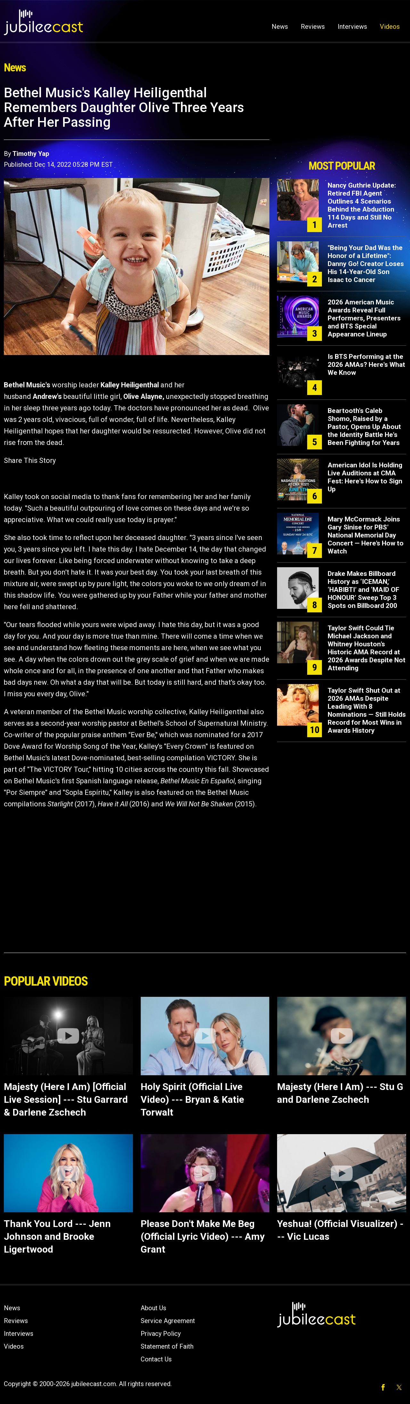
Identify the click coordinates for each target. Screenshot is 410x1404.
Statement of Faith (167, 1346)
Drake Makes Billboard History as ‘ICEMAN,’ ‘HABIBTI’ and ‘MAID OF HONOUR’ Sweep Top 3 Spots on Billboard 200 (363, 589)
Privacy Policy (161, 1333)
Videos (390, 26)
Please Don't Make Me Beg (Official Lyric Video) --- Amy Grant (203, 1236)
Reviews (313, 26)
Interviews (352, 26)
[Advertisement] (342, 121)
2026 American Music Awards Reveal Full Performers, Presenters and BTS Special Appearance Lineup (364, 318)
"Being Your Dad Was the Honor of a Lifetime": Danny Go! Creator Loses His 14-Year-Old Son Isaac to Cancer (366, 264)
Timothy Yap (30, 153)
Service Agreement (168, 1321)
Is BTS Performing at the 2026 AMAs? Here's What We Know (366, 364)
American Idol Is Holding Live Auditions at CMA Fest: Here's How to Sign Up (365, 477)
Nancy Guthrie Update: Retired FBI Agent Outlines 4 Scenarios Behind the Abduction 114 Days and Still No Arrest (362, 205)
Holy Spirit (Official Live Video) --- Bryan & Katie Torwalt (192, 1099)
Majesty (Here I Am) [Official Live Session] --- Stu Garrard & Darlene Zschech (66, 1099)
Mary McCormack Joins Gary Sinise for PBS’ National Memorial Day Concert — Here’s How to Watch (366, 535)
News (280, 26)
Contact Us (156, 1359)
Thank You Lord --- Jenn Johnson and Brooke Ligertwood (57, 1236)
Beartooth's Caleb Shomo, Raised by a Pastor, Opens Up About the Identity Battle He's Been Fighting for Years (364, 427)
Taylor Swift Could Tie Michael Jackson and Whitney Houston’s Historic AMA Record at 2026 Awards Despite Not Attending (367, 648)
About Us (153, 1308)
